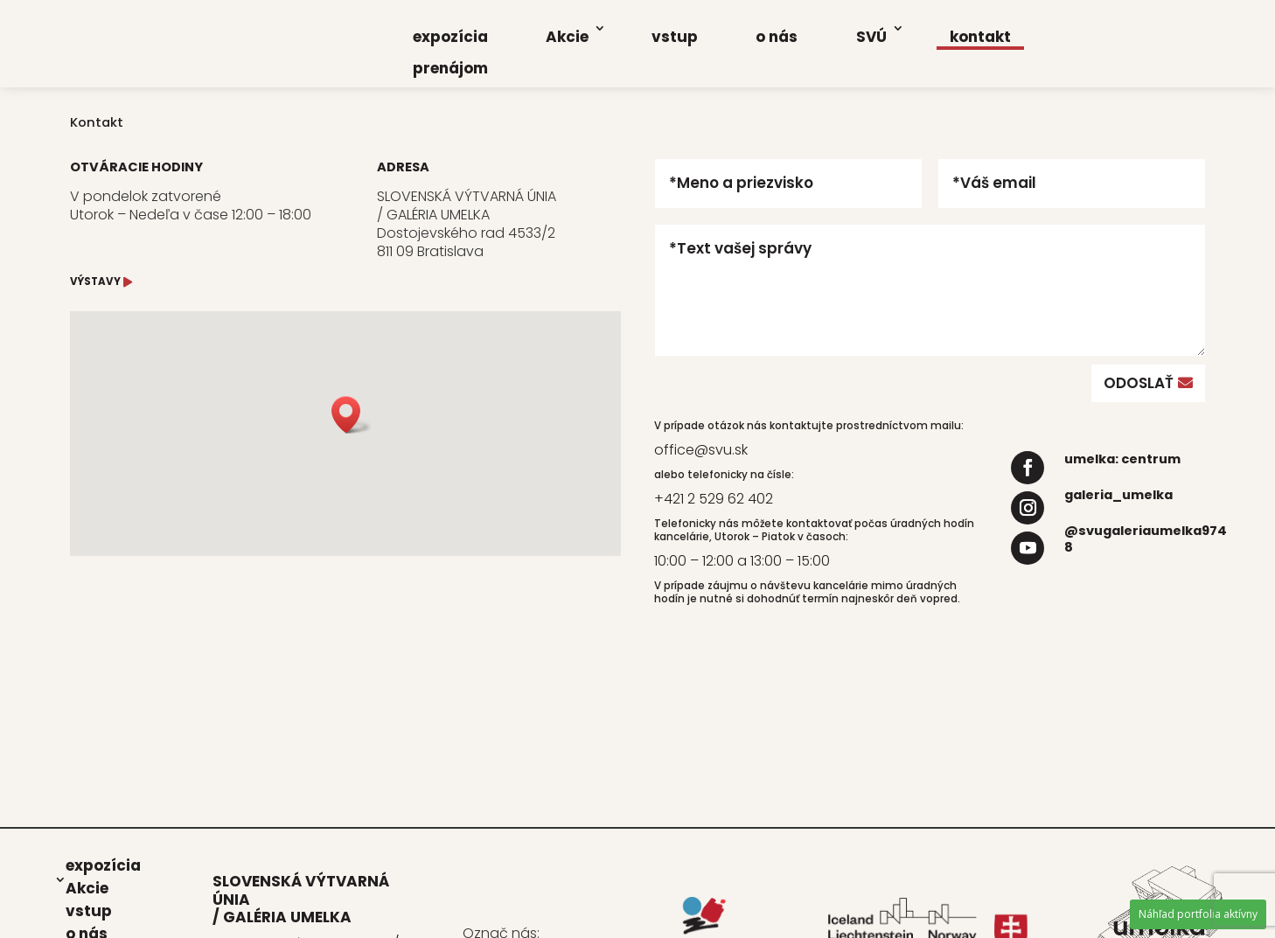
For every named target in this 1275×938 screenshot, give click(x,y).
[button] (351, 415)
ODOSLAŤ (1139, 382)
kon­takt (980, 36)
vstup (674, 36)
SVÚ (871, 36)
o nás (777, 36)
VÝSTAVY (95, 281)
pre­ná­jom (450, 68)
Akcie (567, 36)
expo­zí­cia (450, 36)
